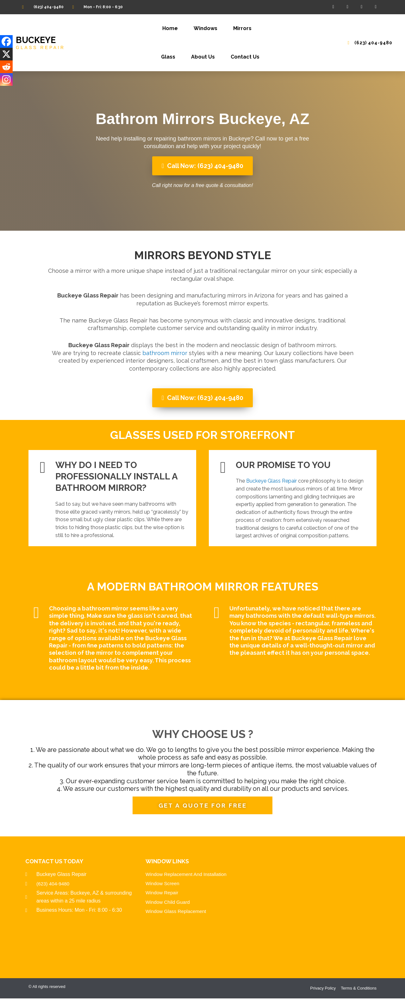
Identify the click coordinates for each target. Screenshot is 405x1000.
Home (170, 28)
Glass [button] (168, 57)
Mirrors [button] (242, 28)
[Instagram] (6, 79)
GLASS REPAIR (41, 47)
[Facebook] (6, 41)
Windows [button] (205, 28)
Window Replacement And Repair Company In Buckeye (323, 907)
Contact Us (245, 57)
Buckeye (36, 40)
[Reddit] (6, 66)
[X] (6, 54)
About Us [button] (203, 57)
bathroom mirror (164, 353)
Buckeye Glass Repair (271, 481)
